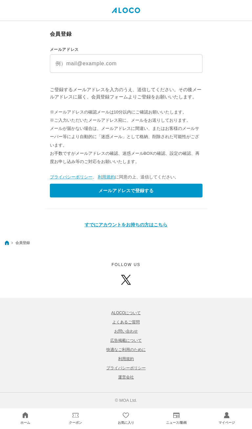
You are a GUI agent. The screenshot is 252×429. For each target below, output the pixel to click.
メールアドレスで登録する (126, 190)
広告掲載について (126, 340)
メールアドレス (64, 49)
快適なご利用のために (126, 349)
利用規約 (106, 176)
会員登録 (22, 243)
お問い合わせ (126, 331)
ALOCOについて (126, 313)
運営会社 (126, 377)
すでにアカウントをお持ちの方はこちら (126, 224)
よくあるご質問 (126, 322)
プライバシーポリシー (71, 176)
